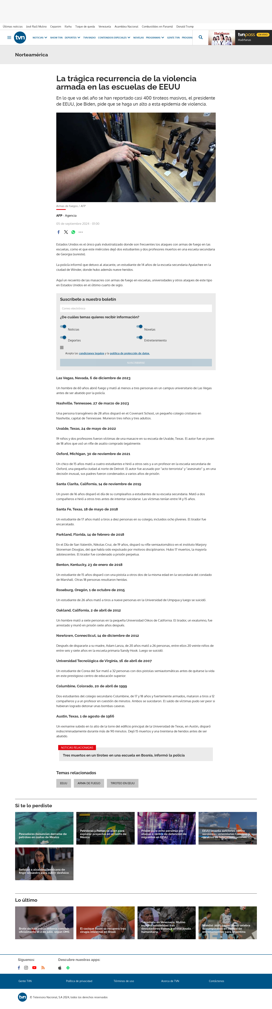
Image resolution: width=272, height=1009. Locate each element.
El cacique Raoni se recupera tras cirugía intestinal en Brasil (103, 930)
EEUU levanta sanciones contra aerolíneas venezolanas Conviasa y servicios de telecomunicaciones (226, 834)
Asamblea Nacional (126, 26)
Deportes (73, 37)
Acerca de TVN (170, 981)
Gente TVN (173, 37)
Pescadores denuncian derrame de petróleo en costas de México (43, 836)
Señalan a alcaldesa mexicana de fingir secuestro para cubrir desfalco (44, 871)
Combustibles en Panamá (157, 26)
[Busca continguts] (200, 37)
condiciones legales (91, 353)
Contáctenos (216, 981)
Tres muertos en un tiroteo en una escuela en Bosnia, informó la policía (124, 755)
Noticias (40, 37)
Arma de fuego (89, 783)
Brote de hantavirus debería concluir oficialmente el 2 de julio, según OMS (44, 930)
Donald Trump (185, 26)
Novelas (138, 37)
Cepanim (55, 26)
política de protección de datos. (130, 353)
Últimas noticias (13, 26)
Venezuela (105, 26)
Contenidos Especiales (114, 37)
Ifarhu (68, 26)
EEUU (63, 783)
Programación (191, 37)
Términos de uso (124, 981)
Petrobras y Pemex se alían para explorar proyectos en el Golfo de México (103, 834)
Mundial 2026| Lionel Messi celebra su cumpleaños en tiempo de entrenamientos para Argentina (226, 929)
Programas (155, 37)
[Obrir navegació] (9, 37)
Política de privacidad (79, 981)
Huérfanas (244, 40)
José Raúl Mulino (36, 26)
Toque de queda (85, 26)
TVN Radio (89, 37)
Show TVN (56, 37)
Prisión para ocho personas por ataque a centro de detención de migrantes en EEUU (163, 834)
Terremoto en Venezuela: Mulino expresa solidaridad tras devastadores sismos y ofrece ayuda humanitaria (166, 927)
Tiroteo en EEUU (123, 783)
